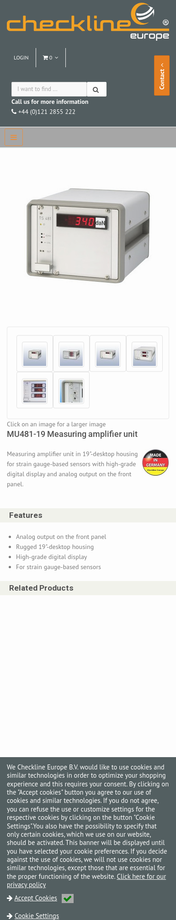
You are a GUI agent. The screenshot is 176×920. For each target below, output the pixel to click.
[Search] (97, 89)
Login (21, 57)
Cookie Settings (37, 915)
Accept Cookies (44, 897)
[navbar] (14, 137)
